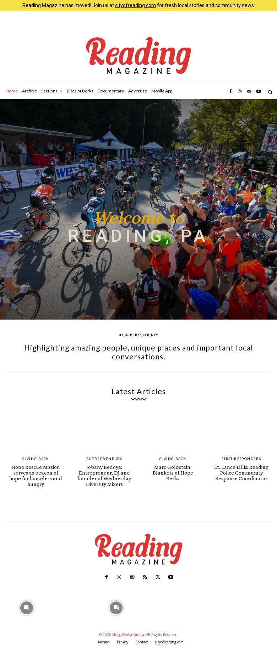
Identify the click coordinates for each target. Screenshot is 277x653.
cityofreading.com (135, 5)
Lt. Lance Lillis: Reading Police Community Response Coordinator (241, 471)
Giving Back (36, 459)
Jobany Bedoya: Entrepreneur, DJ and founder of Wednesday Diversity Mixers (104, 474)
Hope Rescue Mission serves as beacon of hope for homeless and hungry (35, 471)
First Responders (241, 459)
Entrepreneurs (104, 459)
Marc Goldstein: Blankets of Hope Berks (173, 469)
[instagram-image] (26, 604)
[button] (270, 92)
